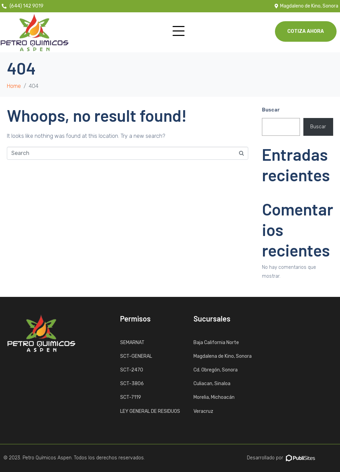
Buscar (271, 110)
